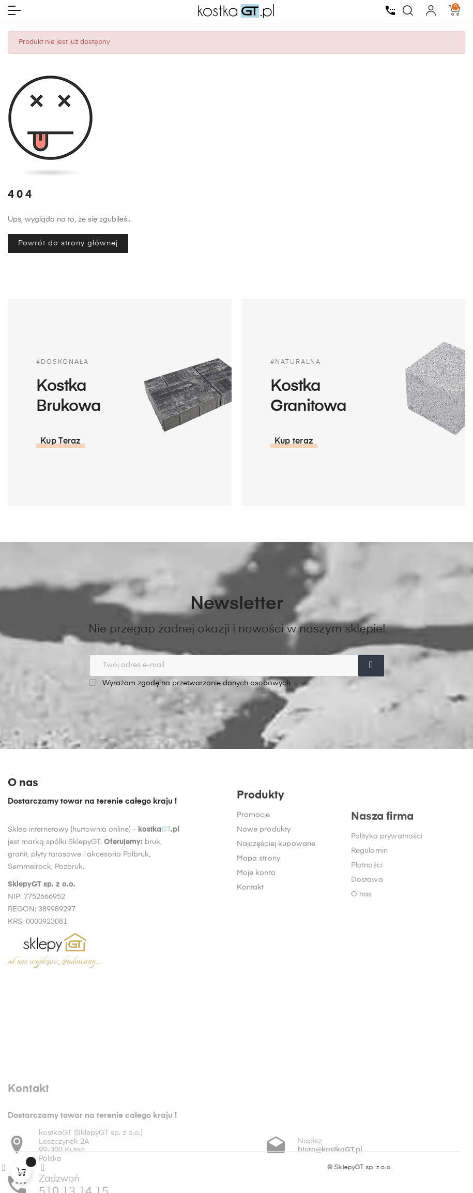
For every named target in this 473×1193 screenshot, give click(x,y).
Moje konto (256, 971)
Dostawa (367, 1013)
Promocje (253, 913)
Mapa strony (259, 957)
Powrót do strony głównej (68, 243)
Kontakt (250, 986)
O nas (361, 1027)
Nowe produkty (264, 928)
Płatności (367, 998)
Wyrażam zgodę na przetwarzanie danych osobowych (190, 683)
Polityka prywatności (387, 969)
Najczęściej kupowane (276, 942)
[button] (60, 441)
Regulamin (369, 984)
